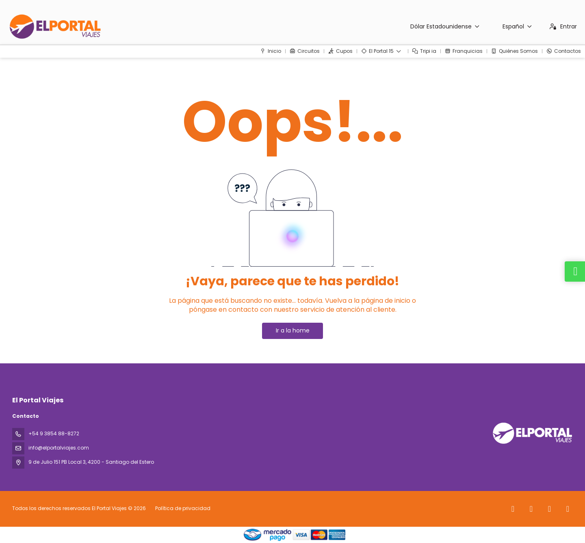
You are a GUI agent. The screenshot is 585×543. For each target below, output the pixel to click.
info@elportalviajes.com (58, 447)
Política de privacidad (182, 508)
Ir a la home (293, 330)
